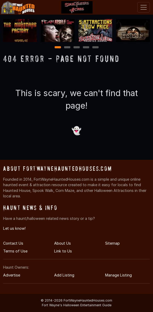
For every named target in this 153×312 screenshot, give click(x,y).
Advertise (11, 275)
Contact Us (13, 243)
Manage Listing (118, 275)
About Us (62, 243)
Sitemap (112, 243)
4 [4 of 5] (86, 47)
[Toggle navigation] (143, 7)
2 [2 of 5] (67, 47)
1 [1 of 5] (57, 47)
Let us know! (14, 228)
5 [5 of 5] (95, 47)
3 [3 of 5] (77, 47)
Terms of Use (15, 251)
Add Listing (64, 275)
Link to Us (63, 251)
